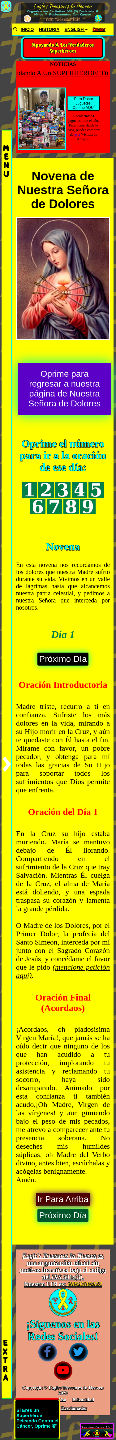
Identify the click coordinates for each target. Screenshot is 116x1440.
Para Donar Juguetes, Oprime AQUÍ (84, 103)
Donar (99, 29)
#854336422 (85, 1284)
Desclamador (74, 1408)
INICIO (27, 29)
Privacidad (83, 1399)
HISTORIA (49, 29)
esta (77, 134)
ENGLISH (76, 29)
